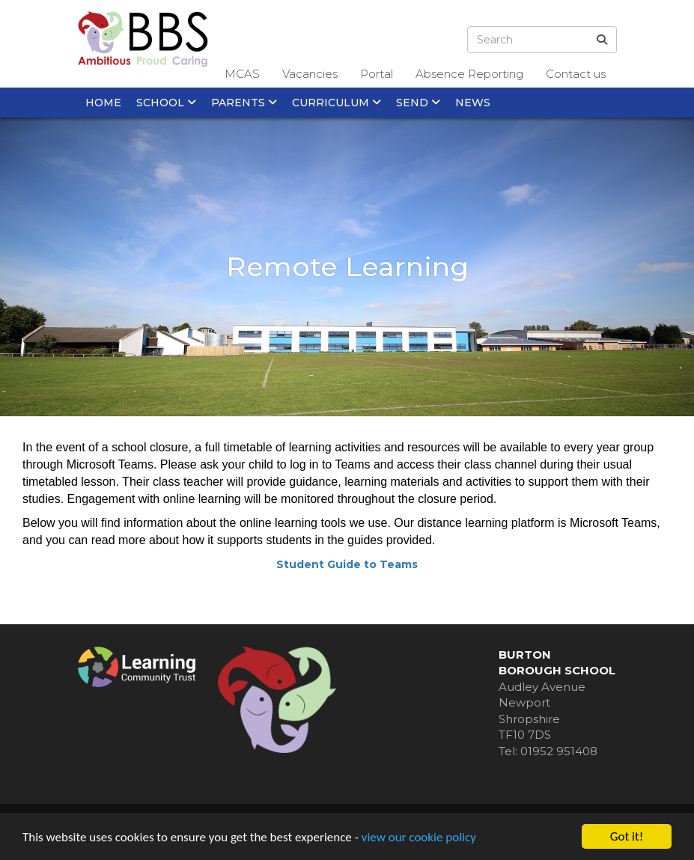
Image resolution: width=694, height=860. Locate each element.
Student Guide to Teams (347, 564)
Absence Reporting (469, 74)
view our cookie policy (419, 837)
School (166, 102)
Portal (376, 74)
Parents (244, 102)
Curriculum (336, 102)
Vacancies (310, 74)
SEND (418, 102)
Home (103, 102)
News (472, 102)
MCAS (242, 74)
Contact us (576, 74)
